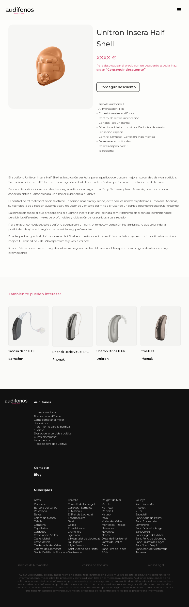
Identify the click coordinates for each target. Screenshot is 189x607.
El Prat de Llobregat (80, 514)
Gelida (72, 524)
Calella (38, 521)
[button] (179, 9)
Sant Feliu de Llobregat (151, 538)
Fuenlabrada (76, 528)
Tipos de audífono (45, 412)
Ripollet (140, 507)
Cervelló (73, 500)
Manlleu (107, 504)
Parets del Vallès (112, 542)
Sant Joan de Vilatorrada (151, 549)
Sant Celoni (143, 531)
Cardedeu (40, 531)
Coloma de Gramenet (47, 549)
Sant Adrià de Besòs (148, 518)
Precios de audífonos (47, 416)
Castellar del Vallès (46, 535)
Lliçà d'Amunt (77, 545)
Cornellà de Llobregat (81, 504)
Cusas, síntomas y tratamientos (45, 438)
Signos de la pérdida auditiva (53, 433)
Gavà (71, 521)
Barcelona (40, 511)
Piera (105, 545)
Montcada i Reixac (114, 524)
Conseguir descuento (118, 87)
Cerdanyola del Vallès (47, 545)
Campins (40, 524)
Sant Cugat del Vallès (149, 535)
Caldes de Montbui (46, 518)
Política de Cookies (94, 565)
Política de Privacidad (33, 565)
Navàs (106, 535)
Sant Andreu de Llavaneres (146, 523)
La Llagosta (75, 542)
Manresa (107, 507)
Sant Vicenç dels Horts (82, 549)
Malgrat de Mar (111, 500)
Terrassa (141, 552)
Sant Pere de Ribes (114, 549)
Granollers (74, 531)
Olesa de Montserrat (114, 538)
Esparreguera (76, 518)
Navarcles (108, 528)
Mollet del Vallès (112, 521)
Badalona (40, 504)
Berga (38, 514)
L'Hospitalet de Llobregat (84, 538)
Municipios (43, 490)
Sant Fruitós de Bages (150, 542)
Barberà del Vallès (45, 507)
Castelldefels (42, 542)
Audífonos (42, 402)
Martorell (107, 511)
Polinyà (140, 500)
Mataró (106, 514)
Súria (105, 552)
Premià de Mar (145, 504)
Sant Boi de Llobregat (149, 528)
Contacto (41, 468)
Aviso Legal (156, 565)
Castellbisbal (42, 538)
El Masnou (75, 511)
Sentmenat (75, 552)
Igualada (74, 535)
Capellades (41, 528)
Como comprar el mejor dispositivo (49, 421)
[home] (19, 10)
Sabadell (141, 514)
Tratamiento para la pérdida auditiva (52, 428)
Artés (37, 500)
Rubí (139, 511)
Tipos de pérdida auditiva (50, 443)
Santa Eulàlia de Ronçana (51, 552)
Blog (38, 474)
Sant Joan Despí (146, 545)
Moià (105, 518)
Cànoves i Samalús (80, 507)
